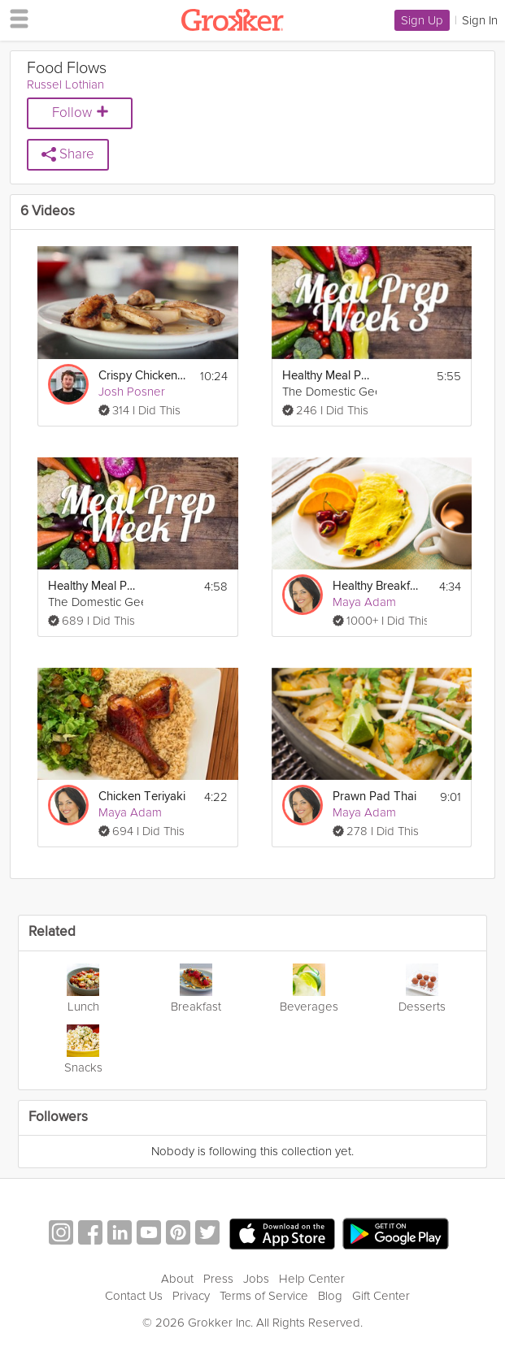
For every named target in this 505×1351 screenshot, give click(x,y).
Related (52, 932)
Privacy (191, 1295)
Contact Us (134, 1295)
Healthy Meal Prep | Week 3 (327, 376)
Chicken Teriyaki (141, 796)
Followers (58, 1117)
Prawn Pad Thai (374, 796)
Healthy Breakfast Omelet (378, 586)
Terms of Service (264, 1295)
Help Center (312, 1278)
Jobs (256, 1278)
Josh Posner (131, 391)
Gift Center (381, 1295)
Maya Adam (364, 602)
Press (218, 1278)
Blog (330, 1295)
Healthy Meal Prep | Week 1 (93, 586)
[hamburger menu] (14, 18)
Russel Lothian (65, 84)
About (177, 1278)
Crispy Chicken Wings (143, 376)
